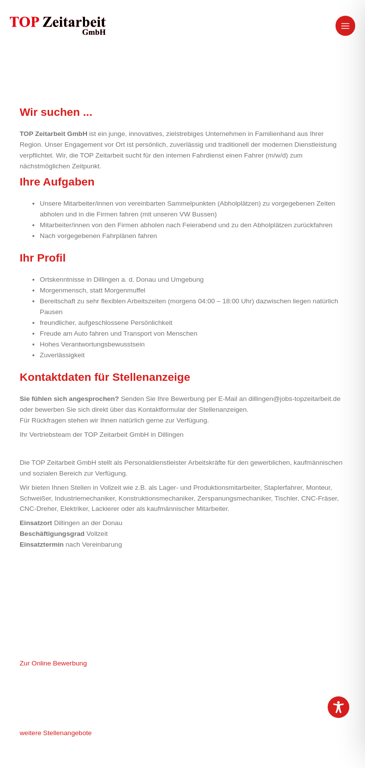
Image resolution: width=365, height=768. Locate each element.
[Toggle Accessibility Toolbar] (338, 707)
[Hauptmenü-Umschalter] (346, 26)
